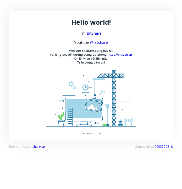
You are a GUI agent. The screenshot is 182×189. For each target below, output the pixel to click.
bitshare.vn (37, 146)
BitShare (94, 33)
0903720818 (164, 146)
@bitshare (99, 42)
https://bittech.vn (120, 54)
